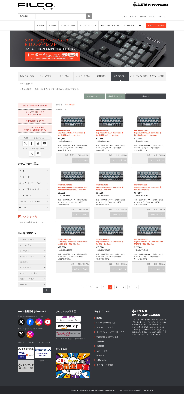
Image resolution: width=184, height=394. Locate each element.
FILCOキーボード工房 (110, 25)
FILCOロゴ (23, 208)
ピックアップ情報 (68, 25)
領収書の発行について (35, 121)
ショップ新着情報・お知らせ (35, 105)
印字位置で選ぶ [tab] (119, 76)
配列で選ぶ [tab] (101, 76)
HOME (99, 318)
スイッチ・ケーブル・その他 (30, 183)
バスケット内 (27, 216)
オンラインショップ (88, 25)
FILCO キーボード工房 (105, 323)
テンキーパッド (25, 195)
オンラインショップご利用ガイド (110, 332)
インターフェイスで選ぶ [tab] (138, 76)
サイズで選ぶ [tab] (64, 76)
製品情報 (52, 25)
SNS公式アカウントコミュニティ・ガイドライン (34, 342)
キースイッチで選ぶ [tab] (83, 76)
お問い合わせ (101, 360)
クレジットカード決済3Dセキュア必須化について (35, 128)
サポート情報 (128, 25)
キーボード (23, 171)
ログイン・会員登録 (156, 25)
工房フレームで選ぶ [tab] (157, 76)
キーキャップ (24, 177)
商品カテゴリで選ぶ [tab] (27, 76)
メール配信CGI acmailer (42, 361)
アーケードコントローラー (29, 201)
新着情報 (40, 25)
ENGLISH (161, 16)
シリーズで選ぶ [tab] (45, 76)
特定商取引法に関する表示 (107, 337)
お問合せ (152, 16)
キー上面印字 (26, 84)
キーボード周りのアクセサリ (30, 189)
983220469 (42, 355)
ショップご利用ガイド (130, 16)
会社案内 (143, 16)
